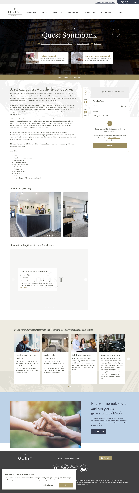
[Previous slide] (13, 279)
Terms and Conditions (69, 458)
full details (23, 288)
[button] (105, 458)
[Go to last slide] (13, 214)
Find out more (98, 431)
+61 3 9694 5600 (83, 44)
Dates (95, 111)
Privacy (78, 458)
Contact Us (97, 44)
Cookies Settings (48, 485)
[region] (39, 479)
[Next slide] (85, 214)
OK (66, 485)
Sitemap (60, 458)
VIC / (65, 29)
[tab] (47, 235)
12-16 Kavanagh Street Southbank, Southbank (56, 44)
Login (135, 2)
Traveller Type (98, 101)
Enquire (110, 145)
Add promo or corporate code (105, 2)
